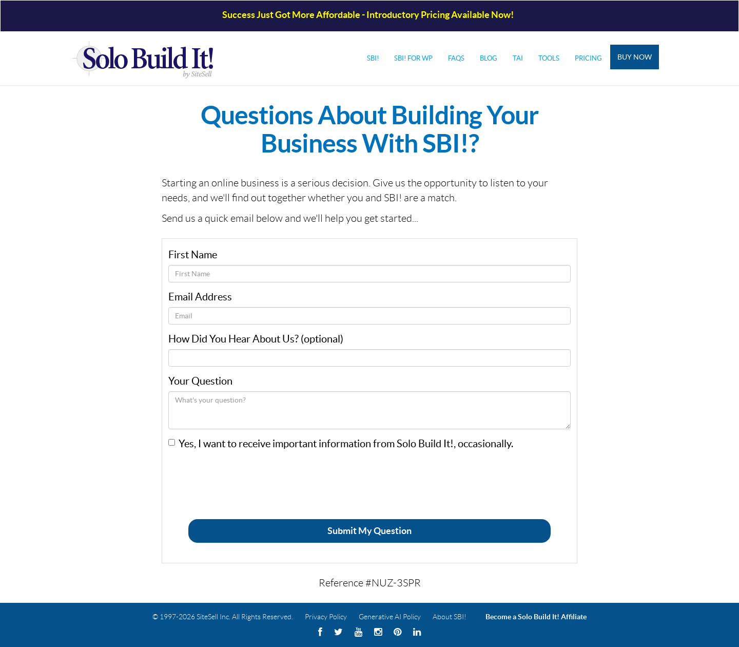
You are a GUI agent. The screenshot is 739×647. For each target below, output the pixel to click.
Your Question (200, 381)
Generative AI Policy (390, 617)
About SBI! (449, 617)
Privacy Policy (326, 617)
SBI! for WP (413, 58)
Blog (488, 58)
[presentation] (246, 476)
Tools (548, 58)
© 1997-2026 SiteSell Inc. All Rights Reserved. (222, 617)
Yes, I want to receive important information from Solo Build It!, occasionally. (346, 443)
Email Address (200, 296)
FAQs (456, 58)
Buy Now (634, 57)
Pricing (588, 58)
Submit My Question (369, 530)
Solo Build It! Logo (149, 58)
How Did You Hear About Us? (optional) (255, 339)
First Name (192, 254)
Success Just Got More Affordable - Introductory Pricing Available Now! (368, 14)
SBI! (373, 58)
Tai (518, 58)
